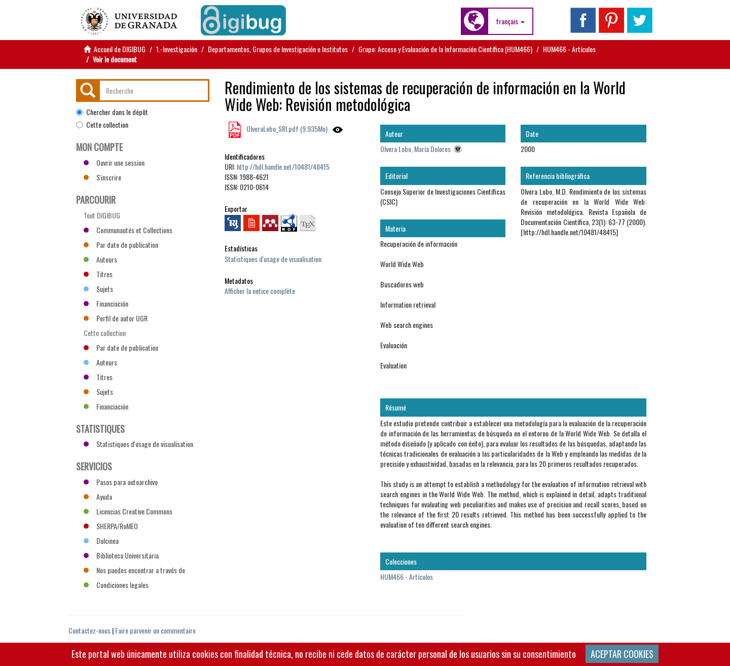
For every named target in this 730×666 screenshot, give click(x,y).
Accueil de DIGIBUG (119, 49)
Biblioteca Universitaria (121, 555)
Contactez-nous (89, 630)
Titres (98, 274)
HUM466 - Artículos (569, 49)
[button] (510, 21)
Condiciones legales (116, 584)
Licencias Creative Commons (128, 511)
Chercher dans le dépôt (112, 112)
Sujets (98, 288)
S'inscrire (102, 177)
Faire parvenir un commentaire (155, 630)
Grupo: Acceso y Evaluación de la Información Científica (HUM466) (445, 49)
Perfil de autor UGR (116, 318)
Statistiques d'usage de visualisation (273, 258)
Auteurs (100, 259)
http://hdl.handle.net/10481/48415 (283, 166)
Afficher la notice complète (260, 290)
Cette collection (102, 125)
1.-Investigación (176, 49)
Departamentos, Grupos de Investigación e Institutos (278, 49)
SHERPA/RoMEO (111, 526)
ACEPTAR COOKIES (622, 653)
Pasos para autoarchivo (121, 481)
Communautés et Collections (128, 230)
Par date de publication (121, 244)
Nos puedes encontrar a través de (134, 570)
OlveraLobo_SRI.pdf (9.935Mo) (286, 128)
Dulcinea (101, 540)
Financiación (106, 303)
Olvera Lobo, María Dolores (415, 148)
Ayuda (98, 496)
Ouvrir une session (114, 162)
